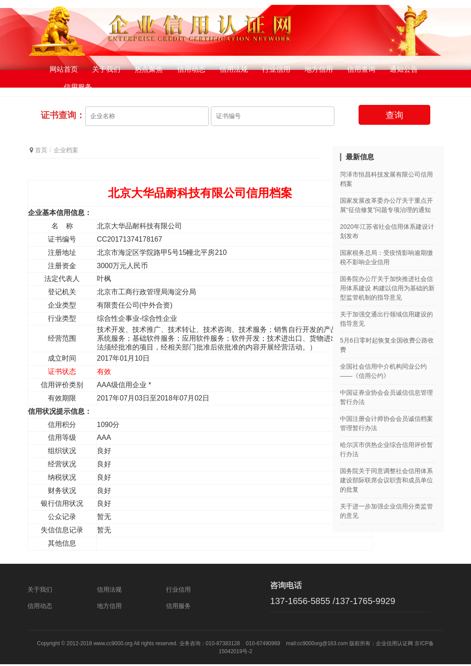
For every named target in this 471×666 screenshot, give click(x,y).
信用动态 (191, 70)
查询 (394, 116)
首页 (41, 151)
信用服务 (78, 88)
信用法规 (234, 70)
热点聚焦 (149, 70)
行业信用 (276, 70)
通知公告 (404, 70)
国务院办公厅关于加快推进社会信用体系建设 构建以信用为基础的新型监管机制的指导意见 (387, 289)
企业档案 (66, 151)
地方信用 (319, 70)
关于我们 (106, 70)
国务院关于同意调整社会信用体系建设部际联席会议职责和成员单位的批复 (386, 481)
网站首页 (64, 70)
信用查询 (361, 70)
